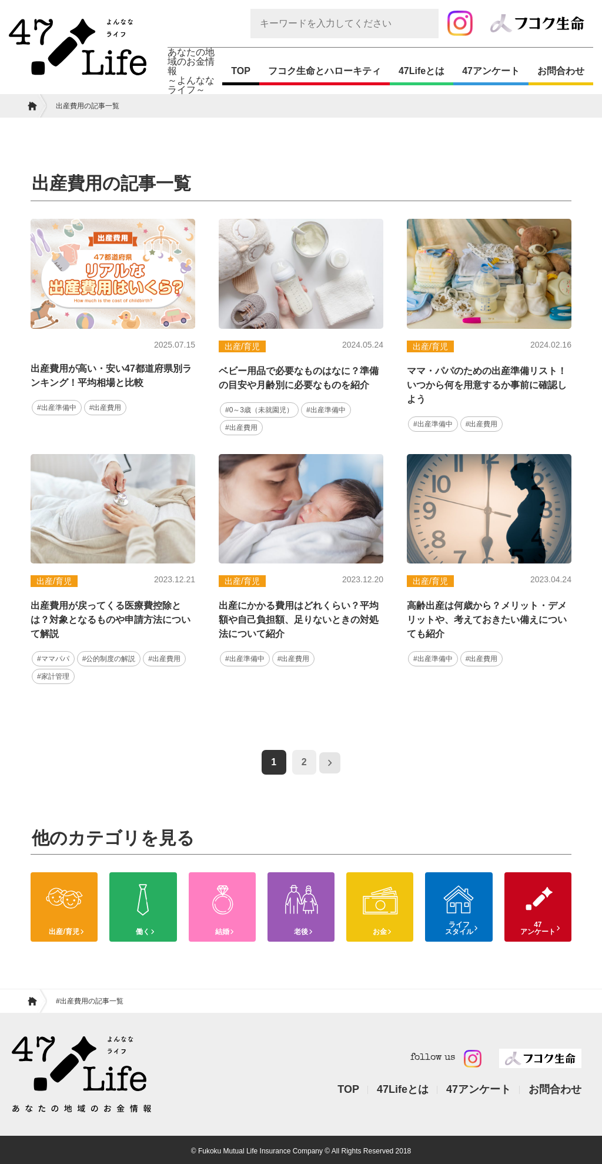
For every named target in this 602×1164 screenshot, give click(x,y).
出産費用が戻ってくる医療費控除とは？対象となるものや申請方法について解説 (110, 618)
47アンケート (491, 71)
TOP (240, 71)
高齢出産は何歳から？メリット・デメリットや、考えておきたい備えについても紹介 (487, 618)
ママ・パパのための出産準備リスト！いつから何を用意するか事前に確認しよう (487, 385)
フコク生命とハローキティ (324, 71)
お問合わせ (560, 71)
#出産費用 (100, 407)
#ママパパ (51, 657)
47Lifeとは (421, 71)
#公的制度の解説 (103, 657)
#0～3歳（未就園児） (256, 409)
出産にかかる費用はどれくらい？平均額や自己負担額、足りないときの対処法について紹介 (299, 618)
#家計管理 (51, 674)
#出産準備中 (55, 407)
